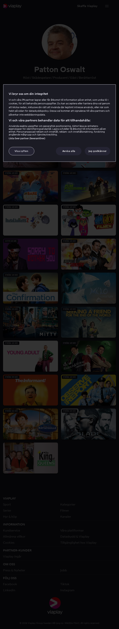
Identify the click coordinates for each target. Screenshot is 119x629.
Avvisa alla (68, 151)
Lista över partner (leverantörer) (27, 138)
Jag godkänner (97, 151)
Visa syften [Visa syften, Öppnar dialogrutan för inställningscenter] (21, 151)
